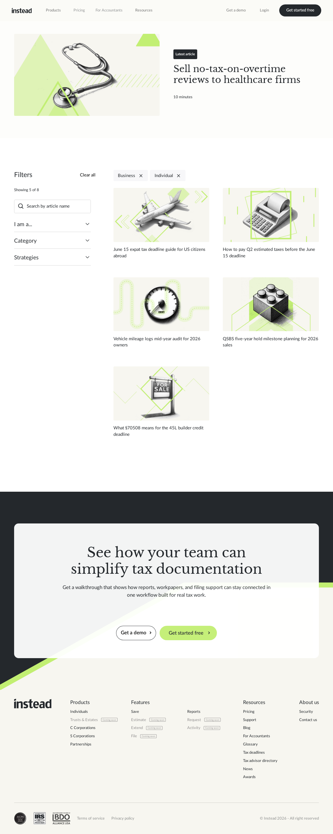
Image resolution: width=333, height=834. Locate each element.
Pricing (79, 10)
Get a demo (236, 10)
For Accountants (109, 10)
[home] (22, 10)
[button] (53, 10)
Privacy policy (122, 818)
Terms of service (91, 818)
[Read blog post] (87, 75)
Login (264, 10)
